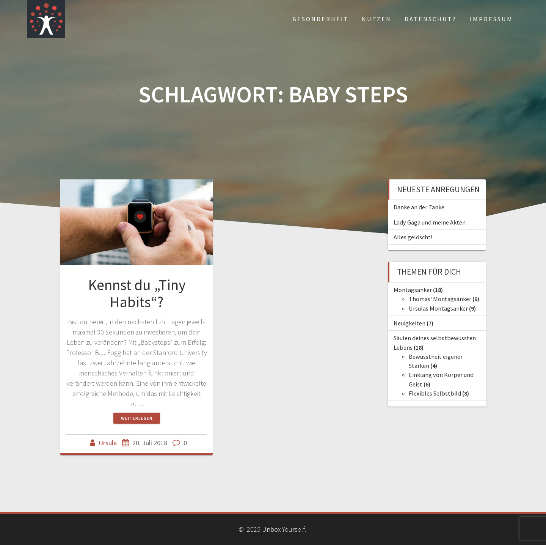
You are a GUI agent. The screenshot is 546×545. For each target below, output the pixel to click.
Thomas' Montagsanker (440, 299)
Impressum (491, 19)
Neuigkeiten (409, 323)
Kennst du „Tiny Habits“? (136, 293)
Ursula (108, 442)
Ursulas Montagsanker (438, 308)
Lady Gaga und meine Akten (430, 222)
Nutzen (376, 19)
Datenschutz (431, 19)
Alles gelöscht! (413, 237)
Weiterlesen (136, 418)
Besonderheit (320, 19)
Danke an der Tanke (419, 207)
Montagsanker (413, 290)
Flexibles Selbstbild (435, 393)
